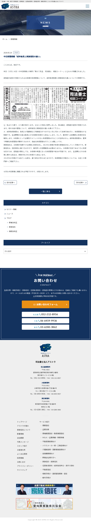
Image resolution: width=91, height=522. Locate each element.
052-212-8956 (39, 378)
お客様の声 (21, 450)
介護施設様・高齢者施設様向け (54, 449)
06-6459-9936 (39, 394)
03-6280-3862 (39, 409)
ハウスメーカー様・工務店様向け (54, 445)
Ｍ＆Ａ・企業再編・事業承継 (53, 437)
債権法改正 (13, 222)
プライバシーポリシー (25, 466)
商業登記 (45, 425)
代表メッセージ (23, 442)
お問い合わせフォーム (47, 304)
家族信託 (12, 227)
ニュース (10, 213)
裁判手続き (46, 477)
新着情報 (20, 434)
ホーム (4, 39)
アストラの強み (23, 426)
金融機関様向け (48, 453)
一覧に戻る (45, 191)
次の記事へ (80, 182)
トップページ (22, 422)
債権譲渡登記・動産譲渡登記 (53, 433)
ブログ (9, 218)
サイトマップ (22, 470)
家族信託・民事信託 (49, 461)
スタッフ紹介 (22, 446)
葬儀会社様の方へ (49, 457)
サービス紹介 (44, 422)
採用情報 (20, 458)
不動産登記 (46, 469)
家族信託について (23, 430)
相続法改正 (13, 231)
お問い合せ (21, 462)
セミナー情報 (11, 209)
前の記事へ (11, 182)
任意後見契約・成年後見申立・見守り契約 (58, 465)
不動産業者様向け (49, 441)
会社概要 (20, 438)
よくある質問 (22, 454)
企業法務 (45, 429)
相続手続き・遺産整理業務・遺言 (54, 473)
